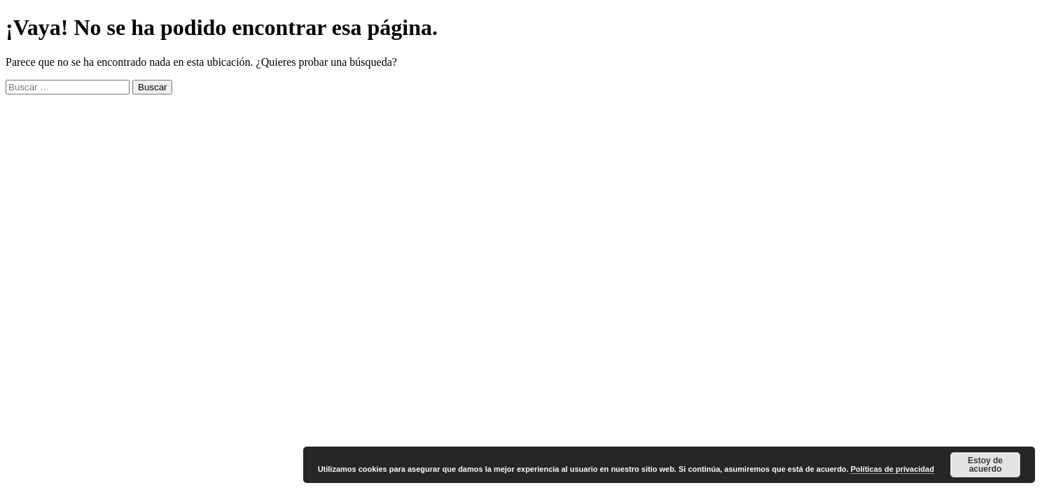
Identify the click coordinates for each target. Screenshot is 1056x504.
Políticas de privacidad (892, 469)
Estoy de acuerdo (985, 465)
